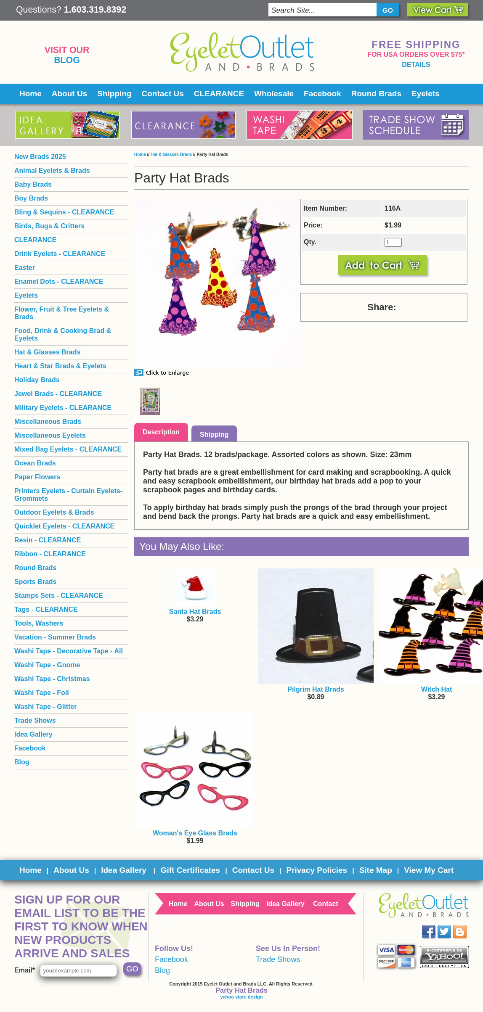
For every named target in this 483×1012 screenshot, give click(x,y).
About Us (69, 93)
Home (30, 93)
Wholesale (274, 93)
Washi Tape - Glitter (45, 706)
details (416, 64)
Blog (67, 60)
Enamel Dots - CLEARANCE (59, 281)
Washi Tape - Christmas (52, 678)
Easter (24, 267)
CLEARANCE (219, 93)
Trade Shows (35, 720)
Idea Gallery (33, 734)
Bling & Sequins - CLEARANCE (64, 212)
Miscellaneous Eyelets (50, 435)
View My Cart (429, 870)
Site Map (375, 870)
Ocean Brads (35, 463)
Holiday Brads (37, 379)
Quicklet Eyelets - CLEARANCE (64, 526)
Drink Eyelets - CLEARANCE (59, 253)
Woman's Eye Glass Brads (195, 833)
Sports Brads (35, 581)
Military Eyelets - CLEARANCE (62, 407)
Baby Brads (33, 184)
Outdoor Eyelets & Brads (54, 512)
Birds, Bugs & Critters (49, 226)
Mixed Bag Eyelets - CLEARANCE (68, 449)
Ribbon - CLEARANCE (50, 554)
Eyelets (425, 93)
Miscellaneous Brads (47, 421)
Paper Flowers (37, 477)
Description (161, 432)
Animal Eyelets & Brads (52, 170)
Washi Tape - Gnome (47, 665)
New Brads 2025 (40, 156)
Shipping (114, 93)
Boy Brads (31, 198)
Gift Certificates (190, 870)
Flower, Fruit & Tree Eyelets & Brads (61, 313)
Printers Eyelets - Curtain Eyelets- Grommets (68, 494)
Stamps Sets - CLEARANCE (58, 595)
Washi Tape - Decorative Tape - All (68, 651)
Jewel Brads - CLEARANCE (58, 393)
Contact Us (163, 93)
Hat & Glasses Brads (171, 154)
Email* (24, 970)
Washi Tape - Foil (41, 692)
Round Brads (376, 93)
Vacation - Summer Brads (55, 637)
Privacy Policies (316, 870)
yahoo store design (241, 996)
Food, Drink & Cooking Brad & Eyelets (62, 334)
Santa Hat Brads (195, 611)
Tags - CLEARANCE (46, 609)
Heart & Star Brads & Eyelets (60, 366)
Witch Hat (436, 689)
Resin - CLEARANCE (47, 540)
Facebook (322, 93)
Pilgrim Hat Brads (315, 689)
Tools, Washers (38, 623)
